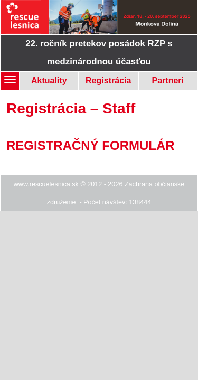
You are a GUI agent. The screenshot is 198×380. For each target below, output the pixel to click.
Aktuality (49, 80)
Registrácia (108, 80)
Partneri (168, 80)
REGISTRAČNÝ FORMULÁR (90, 145)
